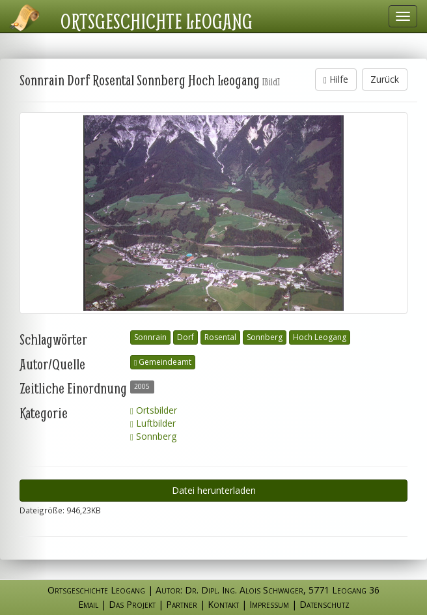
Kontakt (223, 604)
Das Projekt (132, 604)
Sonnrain (150, 337)
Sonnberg (264, 337)
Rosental (220, 337)
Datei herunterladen (214, 490)
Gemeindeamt (162, 361)
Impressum (269, 604)
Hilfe (336, 79)
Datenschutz (324, 604)
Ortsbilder (153, 410)
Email (88, 604)
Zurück (384, 79)
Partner (181, 604)
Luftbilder (153, 423)
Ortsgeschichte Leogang (157, 21)
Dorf (185, 337)
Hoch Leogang (319, 337)
